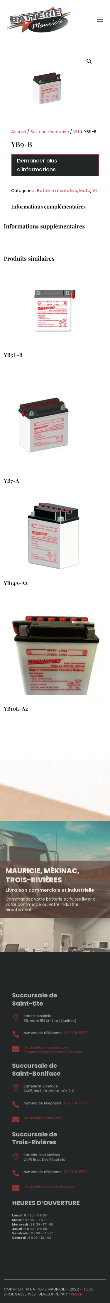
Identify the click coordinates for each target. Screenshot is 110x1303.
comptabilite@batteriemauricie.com (53, 1077)
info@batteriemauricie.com (49, 1074)
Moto (84, 191)
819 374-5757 (68, 1065)
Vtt (76, 132)
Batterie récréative (50, 132)
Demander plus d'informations (37, 165)
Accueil (18, 132)
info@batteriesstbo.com (47, 1118)
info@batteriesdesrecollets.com (51, 1161)
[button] (89, 61)
